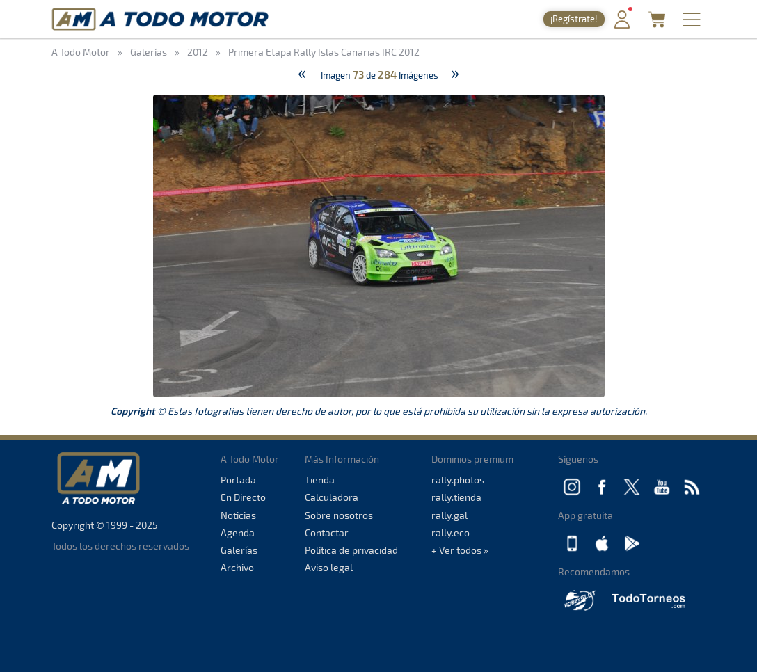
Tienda (320, 480)
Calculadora (331, 497)
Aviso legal (329, 567)
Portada (238, 480)
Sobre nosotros (339, 515)
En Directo (243, 497)
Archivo (237, 567)
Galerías (239, 550)
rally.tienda (456, 497)
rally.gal (449, 515)
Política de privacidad (351, 550)
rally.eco (450, 532)
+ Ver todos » (459, 550)
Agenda (238, 532)
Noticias (238, 515)
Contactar (327, 532)
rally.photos (457, 480)
